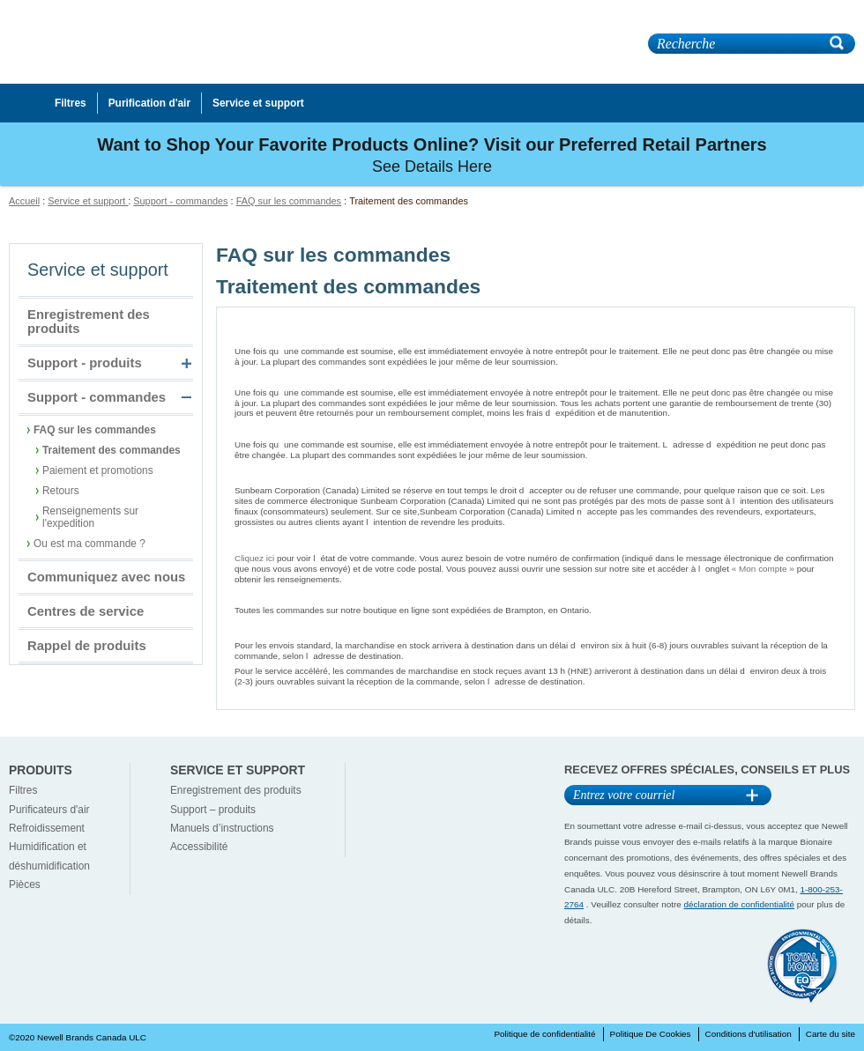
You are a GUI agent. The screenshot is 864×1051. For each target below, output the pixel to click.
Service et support (88, 201)
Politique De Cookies (650, 1034)
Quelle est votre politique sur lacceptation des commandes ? (406, 470)
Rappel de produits (86, 646)
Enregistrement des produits (88, 321)
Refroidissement (47, 828)
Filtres (23, 790)
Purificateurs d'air (49, 809)
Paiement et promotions (97, 470)
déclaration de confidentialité (739, 904)
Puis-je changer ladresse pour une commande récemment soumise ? (425, 429)
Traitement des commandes (111, 450)
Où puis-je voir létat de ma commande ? (353, 543)
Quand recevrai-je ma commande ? (338, 625)
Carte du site (830, 1034)
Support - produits (84, 363)
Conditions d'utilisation (748, 1034)
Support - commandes (180, 201)
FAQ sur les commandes (288, 201)
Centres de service (85, 611)
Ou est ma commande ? (89, 543)
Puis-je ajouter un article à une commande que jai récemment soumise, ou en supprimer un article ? (503, 335)
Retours (60, 491)
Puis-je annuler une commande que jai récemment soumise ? (406, 377)
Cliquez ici (254, 558)
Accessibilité (198, 846)
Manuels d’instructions (222, 828)
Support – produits (213, 809)
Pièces (25, 884)
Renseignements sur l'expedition (90, 517)
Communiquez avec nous (106, 577)
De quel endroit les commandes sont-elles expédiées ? (387, 594)
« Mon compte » (763, 569)
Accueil (24, 201)
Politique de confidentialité (544, 1034)
